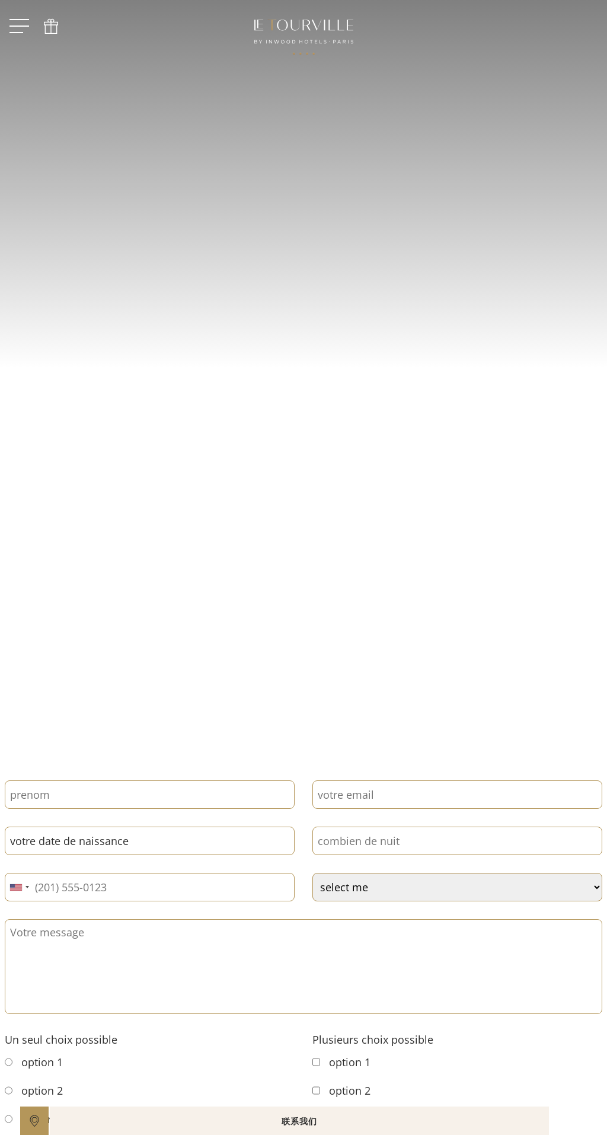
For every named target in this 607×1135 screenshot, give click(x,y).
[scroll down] (283, 695)
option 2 (34, 1090)
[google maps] (34, 1121)
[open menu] (19, 26)
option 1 (34, 1062)
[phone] (50, 26)
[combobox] (19, 887)
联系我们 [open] (344, 1121)
